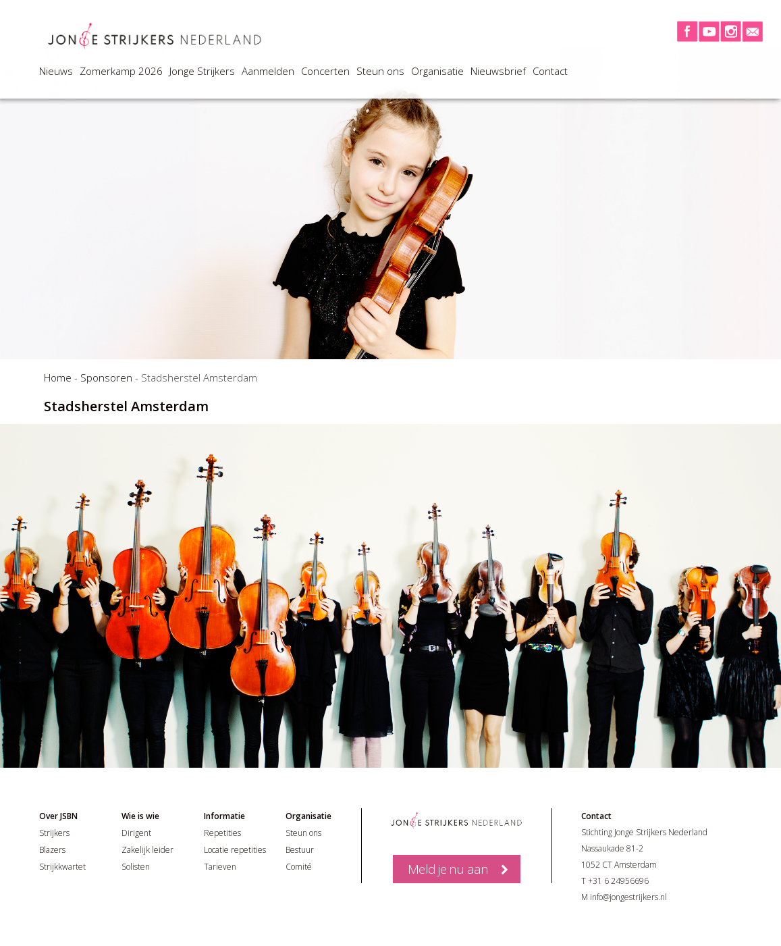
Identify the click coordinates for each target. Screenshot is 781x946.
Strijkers (54, 833)
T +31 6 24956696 (615, 881)
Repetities (222, 833)
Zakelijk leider (147, 850)
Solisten (136, 866)
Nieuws (56, 71)
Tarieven (220, 866)
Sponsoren (106, 377)
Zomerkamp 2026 (121, 71)
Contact (550, 71)
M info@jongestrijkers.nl (624, 897)
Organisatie (437, 71)
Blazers (52, 850)
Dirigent (136, 833)
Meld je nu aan (448, 869)
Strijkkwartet (62, 866)
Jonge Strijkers (202, 71)
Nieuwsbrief (498, 71)
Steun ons (380, 71)
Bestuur (300, 850)
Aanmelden (268, 71)
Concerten (325, 71)
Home (58, 377)
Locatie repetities (235, 850)
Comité (299, 866)
